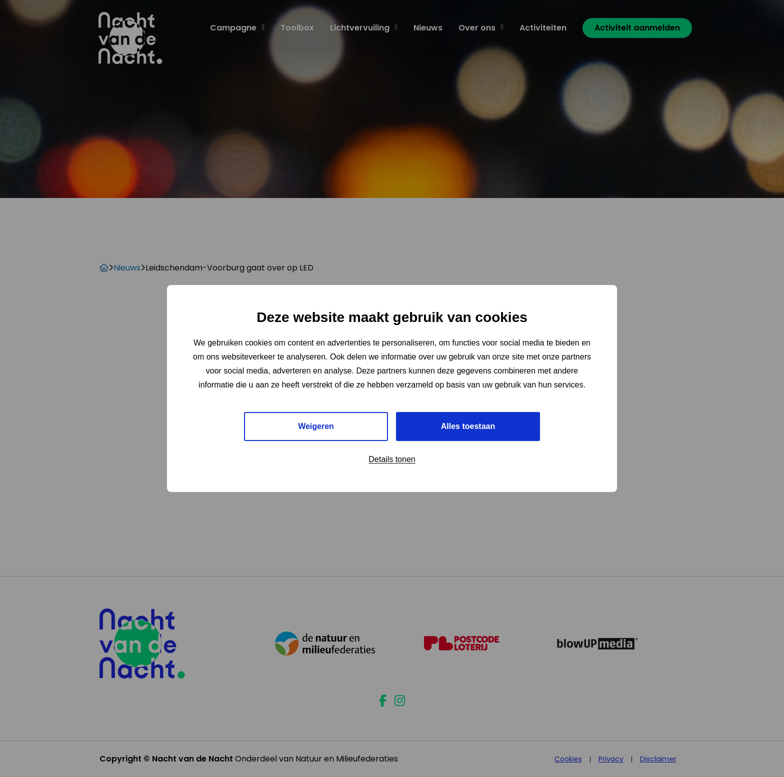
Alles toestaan (468, 426)
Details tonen (391, 459)
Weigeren (316, 426)
